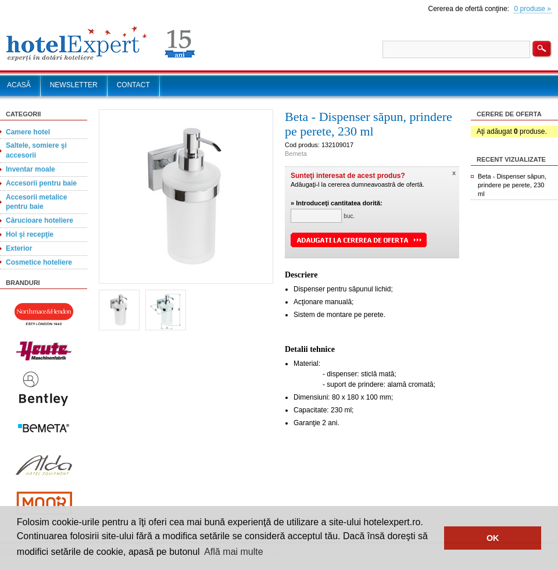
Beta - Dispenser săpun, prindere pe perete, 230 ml (512, 185)
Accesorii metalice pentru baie (36, 202)
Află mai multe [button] (233, 552)
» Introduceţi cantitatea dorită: (336, 203)
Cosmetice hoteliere (39, 262)
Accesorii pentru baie (41, 183)
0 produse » (532, 9)
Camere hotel (28, 132)
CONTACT (133, 85)
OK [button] (493, 538)
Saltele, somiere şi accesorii (36, 150)
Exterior (19, 248)
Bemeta (296, 153)
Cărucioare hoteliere (39, 220)
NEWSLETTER (74, 85)
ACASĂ (19, 85)
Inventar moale (30, 169)
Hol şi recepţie (29, 234)
